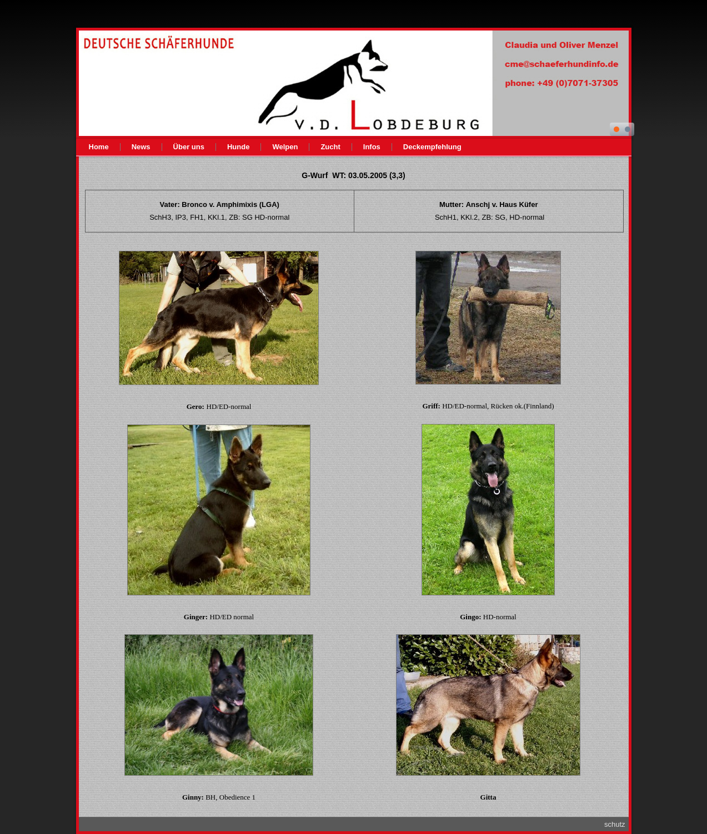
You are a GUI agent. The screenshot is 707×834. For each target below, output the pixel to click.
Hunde (238, 147)
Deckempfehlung (432, 147)
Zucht (330, 147)
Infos (371, 147)
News (141, 147)
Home (99, 147)
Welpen (285, 147)
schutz (614, 824)
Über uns (188, 147)
